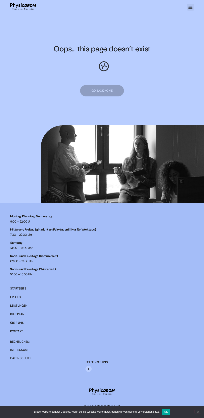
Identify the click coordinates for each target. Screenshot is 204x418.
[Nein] (197, 411)
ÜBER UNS (17, 322)
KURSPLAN (17, 314)
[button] (190, 7)
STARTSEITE (18, 288)
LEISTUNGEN (18, 305)
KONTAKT (16, 331)
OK (166, 411)
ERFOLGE (16, 297)
